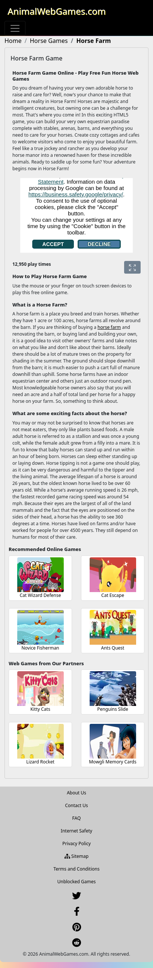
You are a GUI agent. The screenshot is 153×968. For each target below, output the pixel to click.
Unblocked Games (76, 881)
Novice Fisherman (40, 648)
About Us (76, 793)
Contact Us (76, 805)
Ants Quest (112, 648)
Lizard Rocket (40, 762)
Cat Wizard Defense (40, 595)
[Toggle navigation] (15, 28)
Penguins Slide (112, 709)
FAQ (76, 818)
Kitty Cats (40, 709)
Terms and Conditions (77, 869)
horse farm (109, 327)
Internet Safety (76, 831)
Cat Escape (112, 595)
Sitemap (76, 856)
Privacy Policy (76, 843)
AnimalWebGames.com (57, 11)
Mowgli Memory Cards (112, 762)
